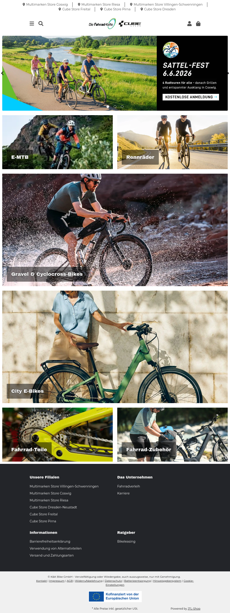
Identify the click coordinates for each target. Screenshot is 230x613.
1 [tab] (107, 106)
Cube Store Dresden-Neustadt (53, 507)
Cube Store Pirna (43, 521)
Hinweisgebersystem (167, 580)
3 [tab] (122, 106)
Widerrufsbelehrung (88, 580)
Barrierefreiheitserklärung (50, 541)
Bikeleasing (126, 541)
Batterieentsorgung (137, 580)
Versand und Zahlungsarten (52, 555)
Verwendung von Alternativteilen (56, 548)
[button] (189, 23)
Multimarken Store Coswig (50, 493)
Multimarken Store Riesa (49, 500)
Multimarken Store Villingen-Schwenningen (64, 486)
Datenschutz (113, 580)
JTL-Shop (194, 608)
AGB (70, 580)
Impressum (57, 580)
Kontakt (41, 580)
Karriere (123, 493)
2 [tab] (115, 106)
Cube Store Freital (44, 514)
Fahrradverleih (128, 486)
